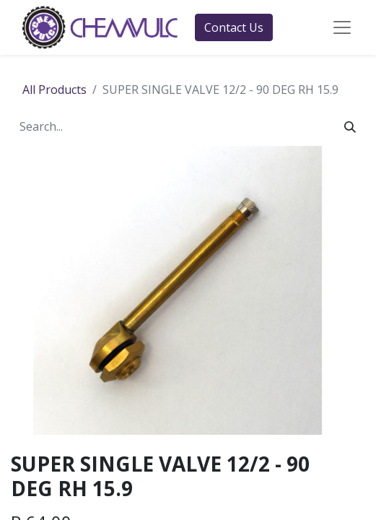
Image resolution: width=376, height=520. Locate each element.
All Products (54, 90)
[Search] (350, 126)
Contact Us (233, 27)
